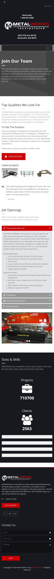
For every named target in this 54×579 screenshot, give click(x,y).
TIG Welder (9, 295)
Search (48, 6)
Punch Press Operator (14, 301)
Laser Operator (10, 306)
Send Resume (13, 156)
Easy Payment (10, 505)
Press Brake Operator (14, 228)
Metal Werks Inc (37, 567)
